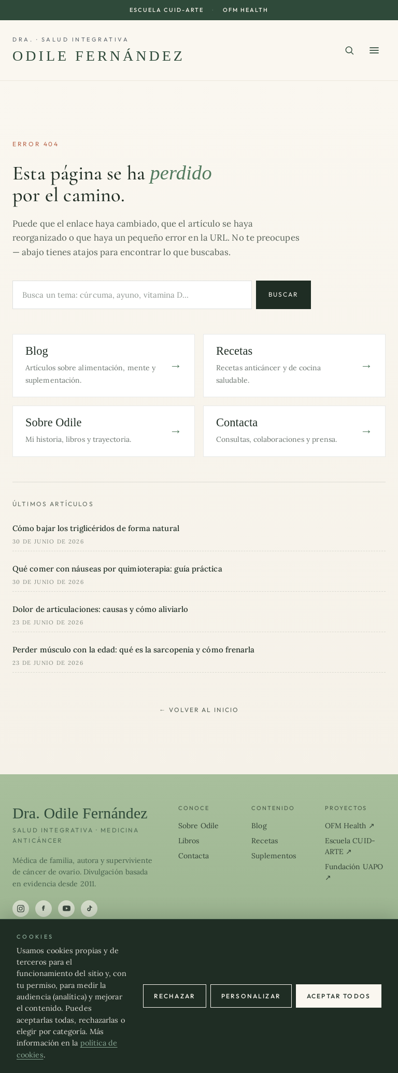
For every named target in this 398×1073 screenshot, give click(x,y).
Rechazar (174, 996)
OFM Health (245, 9)
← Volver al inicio (199, 710)
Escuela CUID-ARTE (167, 9)
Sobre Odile (198, 825)
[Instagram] (20, 908)
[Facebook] (43, 908)
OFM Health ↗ (350, 825)
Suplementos (273, 855)
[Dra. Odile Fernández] (98, 50)
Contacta (193, 855)
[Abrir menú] (374, 50)
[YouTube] (66, 908)
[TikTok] (89, 908)
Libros (189, 840)
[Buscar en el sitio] (349, 50)
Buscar (283, 294)
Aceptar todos (339, 996)
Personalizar (251, 996)
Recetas (264, 840)
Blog (258, 825)
